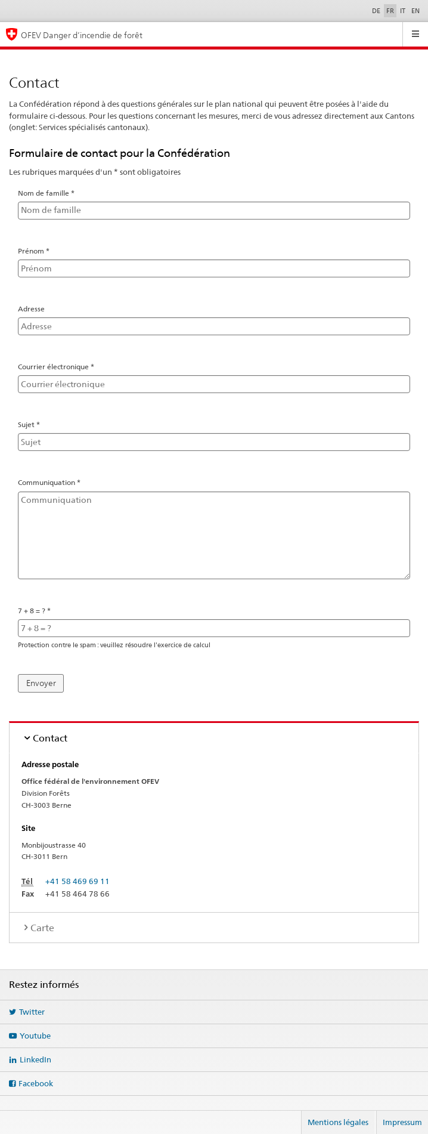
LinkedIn (35, 1059)
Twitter (32, 1011)
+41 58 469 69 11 (77, 881)
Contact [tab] (50, 738)
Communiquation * (53, 482)
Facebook (35, 1083)
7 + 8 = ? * (39, 609)
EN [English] (415, 11)
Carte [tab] (42, 928)
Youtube (35, 1035)
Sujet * (33, 424)
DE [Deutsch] (376, 11)
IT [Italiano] (402, 11)
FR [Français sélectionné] (390, 11)
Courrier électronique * (60, 366)
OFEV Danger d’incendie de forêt (81, 35)
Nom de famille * (50, 193)
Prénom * (38, 251)
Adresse (31, 308)
